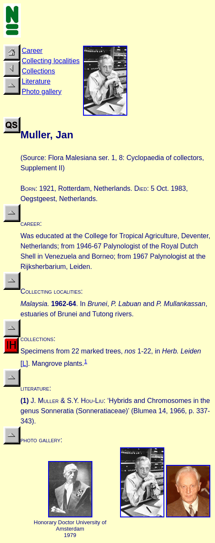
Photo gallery (41, 91)
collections (37, 338)
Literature (36, 81)
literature (34, 388)
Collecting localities (51, 60)
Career (32, 50)
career (30, 223)
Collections (38, 71)
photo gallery (40, 440)
